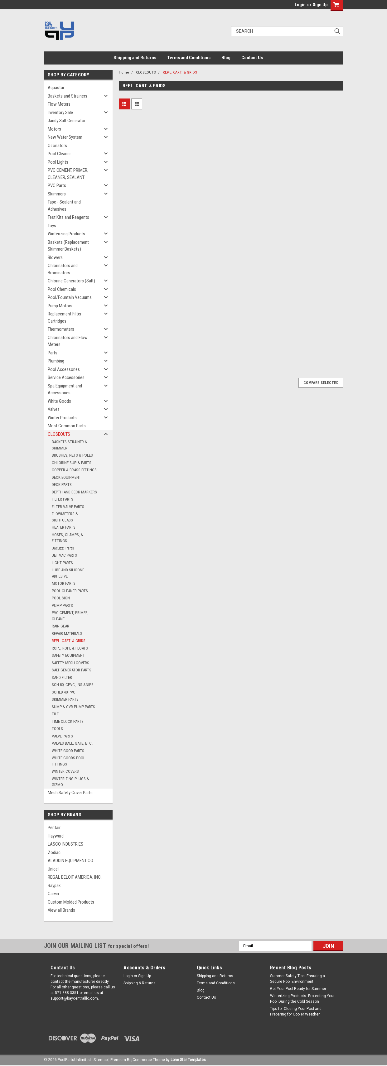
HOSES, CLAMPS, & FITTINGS (67, 537)
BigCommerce (139, 1060)
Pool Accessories (64, 369)
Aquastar (56, 87)
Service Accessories (66, 377)
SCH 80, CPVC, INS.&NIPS (73, 684)
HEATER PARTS (63, 527)
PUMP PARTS (62, 605)
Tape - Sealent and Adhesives (64, 205)
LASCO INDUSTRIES (65, 844)
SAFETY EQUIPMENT (68, 655)
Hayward (56, 836)
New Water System (65, 137)
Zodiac (54, 852)
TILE (55, 714)
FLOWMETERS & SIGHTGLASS (65, 516)
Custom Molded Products (71, 902)
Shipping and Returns (135, 57)
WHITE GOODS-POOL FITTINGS (68, 761)
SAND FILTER (62, 677)
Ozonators (57, 145)
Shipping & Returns (139, 983)
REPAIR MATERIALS (67, 633)
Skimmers (57, 194)
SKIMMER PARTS (65, 699)
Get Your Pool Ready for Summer (298, 989)
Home (124, 72)
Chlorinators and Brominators (63, 269)
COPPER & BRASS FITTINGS (74, 470)
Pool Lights (58, 162)
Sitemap (101, 1060)
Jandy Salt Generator (66, 120)
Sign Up (320, 4)
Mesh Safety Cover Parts (70, 792)
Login (300, 4)
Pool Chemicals (62, 289)
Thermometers (61, 329)
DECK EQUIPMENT (66, 477)
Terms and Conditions (188, 57)
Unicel (53, 869)
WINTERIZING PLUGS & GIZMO (70, 781)
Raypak (54, 885)
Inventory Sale (60, 112)
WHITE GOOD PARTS (68, 750)
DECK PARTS (62, 484)
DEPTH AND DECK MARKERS (74, 492)
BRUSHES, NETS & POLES (72, 455)
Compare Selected (320, 383)
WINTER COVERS (65, 771)
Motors (54, 129)
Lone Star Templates (188, 1060)
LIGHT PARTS (62, 562)
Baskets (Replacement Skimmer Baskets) (68, 245)
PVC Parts (57, 185)
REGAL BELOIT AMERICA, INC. (75, 877)
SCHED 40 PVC (63, 692)
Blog (225, 57)
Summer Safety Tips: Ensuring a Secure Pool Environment (297, 979)
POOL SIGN (61, 598)
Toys (52, 225)
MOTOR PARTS (63, 583)
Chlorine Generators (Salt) (71, 281)
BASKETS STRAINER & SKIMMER (69, 444)
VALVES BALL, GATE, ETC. (72, 743)
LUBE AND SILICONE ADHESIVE (68, 573)
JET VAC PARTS (64, 555)
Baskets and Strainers (67, 96)
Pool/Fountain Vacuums (70, 297)
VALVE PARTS (62, 736)
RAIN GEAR (60, 626)
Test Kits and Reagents (68, 217)
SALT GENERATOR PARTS (71, 670)
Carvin (53, 893)
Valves (54, 409)
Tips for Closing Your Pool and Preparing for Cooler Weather (296, 1011)
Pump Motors (60, 306)
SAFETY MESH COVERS (70, 662)
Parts (52, 353)
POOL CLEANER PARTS (70, 590)
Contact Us (252, 57)
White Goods (59, 401)
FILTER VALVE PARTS (68, 506)
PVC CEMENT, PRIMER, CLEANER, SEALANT (68, 173)
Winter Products (62, 417)
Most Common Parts (67, 426)
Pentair (54, 827)
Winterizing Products (66, 234)
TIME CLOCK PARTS (68, 721)
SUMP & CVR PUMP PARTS (73, 706)
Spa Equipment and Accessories (65, 389)
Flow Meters (59, 104)
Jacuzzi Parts (63, 548)
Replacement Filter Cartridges (64, 317)
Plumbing (56, 361)
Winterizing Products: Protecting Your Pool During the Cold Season (302, 999)
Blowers (55, 257)
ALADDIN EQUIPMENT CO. (71, 860)
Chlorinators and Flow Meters (68, 341)
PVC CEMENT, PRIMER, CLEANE (70, 615)
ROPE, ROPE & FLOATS (70, 648)
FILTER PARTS (62, 499)
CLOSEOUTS (59, 434)
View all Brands (61, 910)
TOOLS (57, 728)
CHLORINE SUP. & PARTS (71, 462)
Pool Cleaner (59, 153)
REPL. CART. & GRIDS (68, 640)
